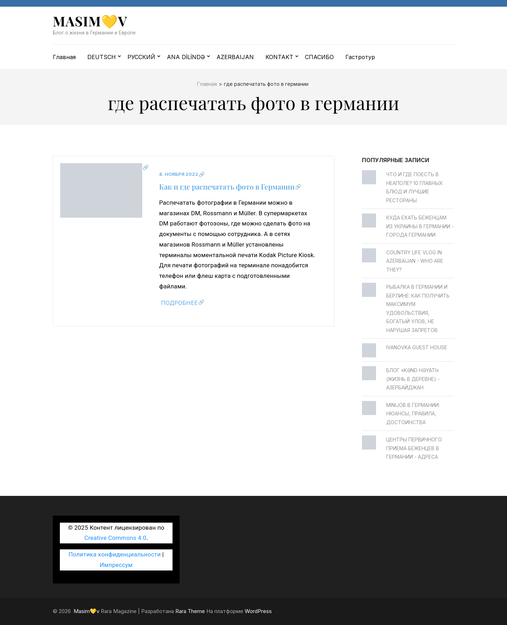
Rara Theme (190, 611)
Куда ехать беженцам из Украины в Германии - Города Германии (420, 226)
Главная (64, 56)
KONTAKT (279, 56)
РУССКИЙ (141, 56)
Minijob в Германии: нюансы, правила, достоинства (413, 413)
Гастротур (360, 56)
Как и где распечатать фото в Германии (227, 186)
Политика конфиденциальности (115, 554)
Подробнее (179, 302)
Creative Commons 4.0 (115, 537)
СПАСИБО (319, 56)
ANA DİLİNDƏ (186, 56)
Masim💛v (90, 21)
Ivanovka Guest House (416, 347)
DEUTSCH (101, 56)
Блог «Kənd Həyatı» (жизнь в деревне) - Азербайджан (413, 378)
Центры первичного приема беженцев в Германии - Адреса (414, 448)
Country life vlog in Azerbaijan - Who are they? (414, 261)
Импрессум (116, 564)
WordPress (258, 611)
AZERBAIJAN (235, 56)
